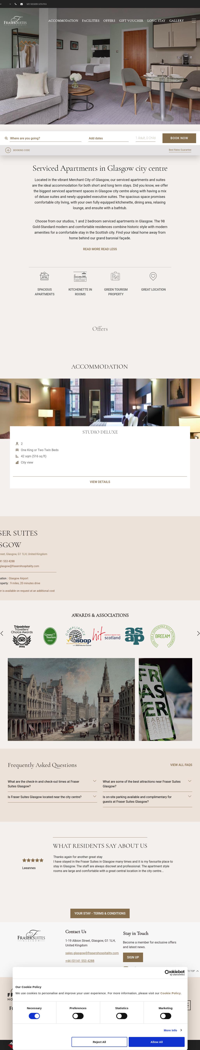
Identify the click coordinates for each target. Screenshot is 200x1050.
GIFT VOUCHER (131, 21)
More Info (170, 1030)
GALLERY (176, 21)
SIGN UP (133, 957)
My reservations (37, 4)
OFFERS (109, 21)
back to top (189, 971)
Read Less (109, 249)
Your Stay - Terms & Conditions (99, 913)
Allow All (157, 1042)
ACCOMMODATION (63, 21)
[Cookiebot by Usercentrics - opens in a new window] (168, 973)
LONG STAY (156, 21)
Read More (91, 249)
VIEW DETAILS (100, 500)
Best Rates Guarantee (180, 150)
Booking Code (21, 150)
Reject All (99, 1042)
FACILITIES (91, 21)
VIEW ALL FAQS (181, 765)
